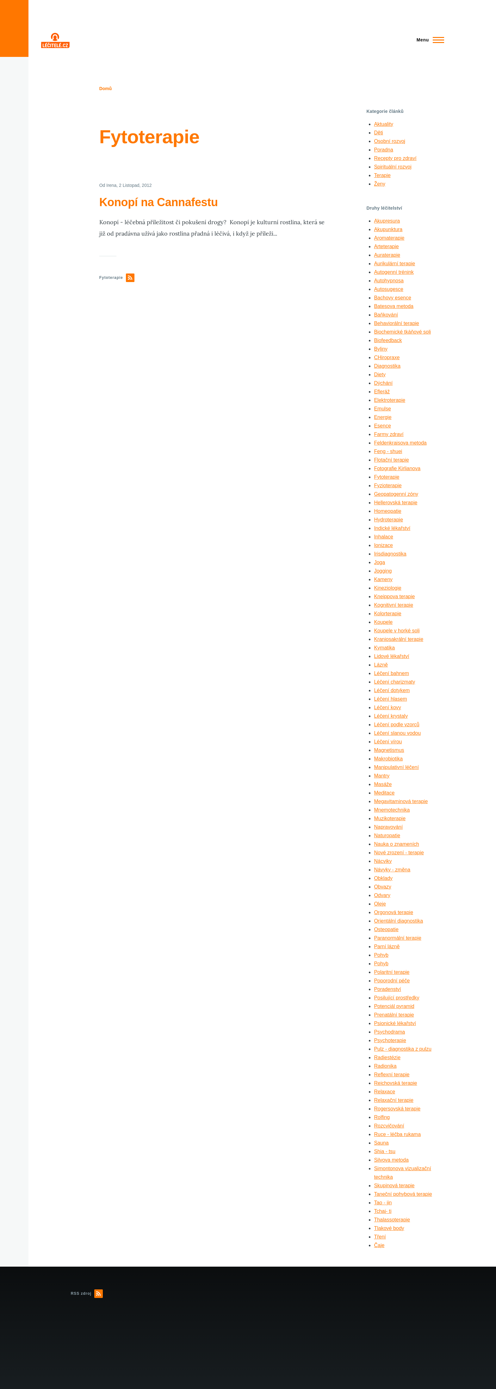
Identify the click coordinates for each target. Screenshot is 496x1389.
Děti (378, 132)
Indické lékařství (392, 528)
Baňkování (386, 314)
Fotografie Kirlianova (397, 468)
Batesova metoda (393, 306)
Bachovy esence (392, 297)
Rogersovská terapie (397, 1108)
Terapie (382, 175)
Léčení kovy (387, 707)
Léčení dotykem (392, 690)
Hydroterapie (388, 519)
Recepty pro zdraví (395, 158)
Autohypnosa (388, 280)
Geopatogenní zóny (396, 494)
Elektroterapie (389, 400)
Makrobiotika (388, 758)
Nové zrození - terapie (399, 852)
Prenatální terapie (394, 1014)
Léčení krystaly (391, 716)
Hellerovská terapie (395, 502)
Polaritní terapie (391, 972)
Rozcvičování (389, 1125)
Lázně (381, 664)
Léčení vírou (388, 741)
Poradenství (387, 989)
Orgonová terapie (393, 912)
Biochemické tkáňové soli (402, 332)
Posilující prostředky (396, 997)
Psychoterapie (390, 1040)
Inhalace (383, 536)
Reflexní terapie (391, 1074)
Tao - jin (383, 1202)
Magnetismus (389, 750)
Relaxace (384, 1091)
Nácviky (383, 861)
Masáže (383, 784)
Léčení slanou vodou (397, 733)
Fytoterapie (386, 477)
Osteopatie (386, 929)
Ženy (379, 184)
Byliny (381, 349)
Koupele (383, 622)
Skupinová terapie (394, 1185)
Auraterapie (387, 255)
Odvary (382, 895)
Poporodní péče (392, 980)
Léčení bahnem (391, 673)
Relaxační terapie (393, 1100)
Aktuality (383, 124)
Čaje (379, 1245)
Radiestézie (387, 1057)
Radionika (385, 1066)
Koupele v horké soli (396, 630)
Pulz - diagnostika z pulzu (402, 1049)
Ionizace (383, 545)
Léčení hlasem (390, 699)
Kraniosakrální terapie (398, 639)
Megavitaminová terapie (401, 801)
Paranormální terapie (397, 938)
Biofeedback (388, 340)
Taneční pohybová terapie (403, 1194)
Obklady (383, 878)
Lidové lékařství (391, 656)
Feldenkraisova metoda (400, 443)
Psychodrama (389, 1032)
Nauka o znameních (396, 844)
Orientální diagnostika (398, 921)
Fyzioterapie (387, 485)
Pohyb (381, 955)
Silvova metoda (391, 1160)
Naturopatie (387, 835)
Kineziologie (387, 588)
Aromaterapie (389, 238)
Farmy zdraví (388, 434)
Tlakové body (389, 1228)
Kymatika (384, 647)
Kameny (383, 579)
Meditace (384, 793)
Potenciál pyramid (394, 1006)
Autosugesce (388, 289)
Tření (380, 1236)
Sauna (381, 1143)
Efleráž (382, 391)
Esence (382, 425)
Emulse (382, 408)
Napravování (388, 827)
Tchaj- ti (382, 1211)
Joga (379, 562)
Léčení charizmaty (394, 682)
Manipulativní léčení (396, 767)
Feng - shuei (388, 451)
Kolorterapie (387, 613)
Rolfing (382, 1117)
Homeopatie (387, 511)
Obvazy (382, 886)
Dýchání (383, 383)
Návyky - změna (392, 869)
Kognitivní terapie (393, 605)
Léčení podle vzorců (396, 724)
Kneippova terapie (394, 596)
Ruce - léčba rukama (397, 1134)
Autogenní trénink (393, 272)
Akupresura (387, 221)
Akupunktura (388, 229)
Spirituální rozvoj (392, 166)
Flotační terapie (391, 460)
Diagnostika (387, 366)
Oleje (380, 904)
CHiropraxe (387, 357)
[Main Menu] (428, 40)
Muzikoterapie (390, 818)
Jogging (383, 571)
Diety (379, 374)
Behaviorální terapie (396, 323)
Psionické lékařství (395, 1023)
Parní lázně (387, 946)
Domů (105, 88)
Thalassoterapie (392, 1219)
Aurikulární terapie (394, 263)
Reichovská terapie (395, 1083)
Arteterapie (386, 246)
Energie (382, 417)
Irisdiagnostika (390, 553)
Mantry (381, 775)
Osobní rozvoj (389, 141)
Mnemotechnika (392, 810)
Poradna (383, 149)
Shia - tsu (384, 1151)
